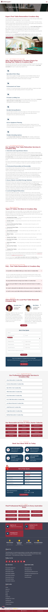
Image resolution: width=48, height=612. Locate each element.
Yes (25, 490)
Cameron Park (24, 435)
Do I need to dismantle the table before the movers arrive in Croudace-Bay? (23, 288)
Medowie (37, 432)
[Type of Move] (33, 342)
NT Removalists (24, 511)
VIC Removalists (11, 515)
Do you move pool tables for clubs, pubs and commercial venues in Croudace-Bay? (23, 284)
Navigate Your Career (10, 598)
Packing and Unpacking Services (31, 573)
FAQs (7, 593)
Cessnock (11, 425)
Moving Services (28, 567)
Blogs (7, 594)
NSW (8, 8)
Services (7, 591)
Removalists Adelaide (10, 573)
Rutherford (36, 429)
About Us (8, 589)
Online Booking (28, 577)
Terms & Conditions (10, 602)
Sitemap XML (8, 600)
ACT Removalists (11, 511)
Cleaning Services (28, 569)
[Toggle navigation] (46, 2)
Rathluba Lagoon (37, 435)
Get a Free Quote (24, 469)
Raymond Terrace (11, 429)
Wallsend (24, 429)
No (28, 490)
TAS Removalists (11, 519)
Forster (24, 425)
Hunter (11, 8)
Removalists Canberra (10, 580)
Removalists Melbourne (10, 567)
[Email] (33, 336)
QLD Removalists (37, 515)
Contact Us (8, 596)
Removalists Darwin (10, 577)
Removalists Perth (9, 569)
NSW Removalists (24, 515)
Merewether (24, 432)
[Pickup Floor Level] (33, 345)
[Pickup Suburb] (15, 345)
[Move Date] (24, 339)
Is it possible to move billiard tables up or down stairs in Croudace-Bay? (22, 270)
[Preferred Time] (15, 342)
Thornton (11, 435)
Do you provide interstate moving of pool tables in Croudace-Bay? (21, 280)
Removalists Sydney (10, 579)
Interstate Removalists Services (31, 571)
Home (6, 8)
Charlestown (37, 425)
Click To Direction (13, 534)
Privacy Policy (8, 604)
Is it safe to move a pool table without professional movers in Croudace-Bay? (23, 291)
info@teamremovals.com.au (17, 255)
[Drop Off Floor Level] (33, 348)
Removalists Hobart (10, 571)
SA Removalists (36, 511)
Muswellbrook (11, 432)
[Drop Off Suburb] (15, 348)
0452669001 (32, 528)
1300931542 (39, 253)
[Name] (24, 333)
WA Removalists (24, 519)
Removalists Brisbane (10, 575)
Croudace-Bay (15, 8)
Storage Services (28, 575)
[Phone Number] (15, 336)
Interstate (26, 492)
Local (31, 492)
